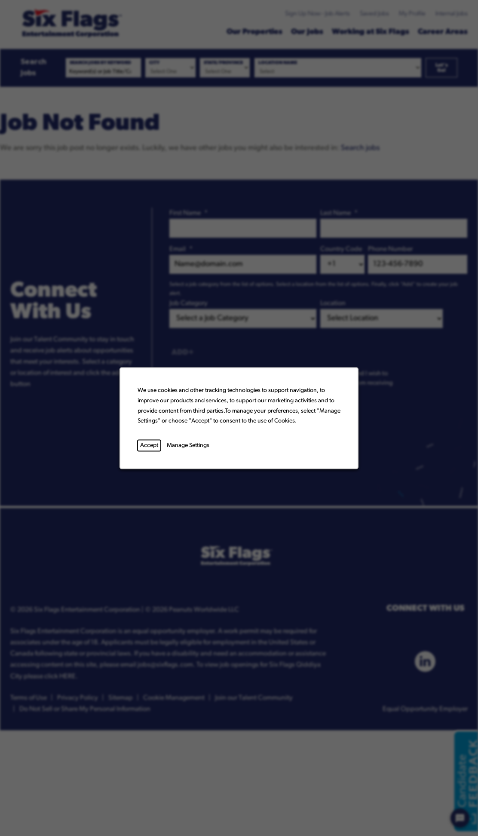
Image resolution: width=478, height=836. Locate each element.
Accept (149, 445)
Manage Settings (188, 445)
